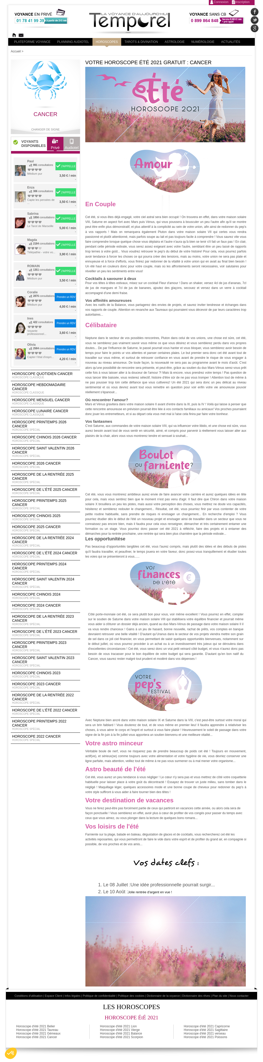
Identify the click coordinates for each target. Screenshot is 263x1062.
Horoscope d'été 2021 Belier (35, 1026)
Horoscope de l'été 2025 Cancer (45, 491)
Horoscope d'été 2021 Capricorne (207, 1026)
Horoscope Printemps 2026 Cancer (45, 426)
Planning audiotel (73, 42)
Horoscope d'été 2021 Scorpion (121, 1037)
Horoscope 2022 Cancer (45, 738)
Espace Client (53, 995)
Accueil (16, 51)
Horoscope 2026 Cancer (45, 465)
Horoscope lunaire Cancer (45, 413)
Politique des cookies (131, 995)
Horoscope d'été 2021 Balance (121, 1033)
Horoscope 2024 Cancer (45, 607)
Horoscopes (107, 42)
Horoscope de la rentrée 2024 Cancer (45, 542)
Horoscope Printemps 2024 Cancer (45, 568)
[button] (11, 1053)
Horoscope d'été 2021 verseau (205, 1033)
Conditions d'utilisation (28, 995)
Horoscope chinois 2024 (45, 596)
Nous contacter (239, 995)
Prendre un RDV (66, 297)
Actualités (230, 42)
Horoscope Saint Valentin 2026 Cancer (45, 452)
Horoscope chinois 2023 (45, 675)
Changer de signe (45, 129)
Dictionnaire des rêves (196, 995)
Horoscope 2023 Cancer (45, 686)
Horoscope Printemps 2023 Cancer (45, 646)
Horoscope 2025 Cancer (45, 528)
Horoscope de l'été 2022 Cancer (45, 712)
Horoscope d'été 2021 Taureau (37, 1030)
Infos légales (72, 995)
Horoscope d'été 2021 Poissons (205, 1037)
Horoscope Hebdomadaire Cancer (45, 388)
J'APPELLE (68, 166)
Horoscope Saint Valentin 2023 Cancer (45, 662)
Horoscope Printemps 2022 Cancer (45, 725)
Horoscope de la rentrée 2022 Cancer (45, 699)
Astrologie (175, 42)
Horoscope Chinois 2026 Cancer (45, 439)
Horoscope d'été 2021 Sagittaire (206, 1030)
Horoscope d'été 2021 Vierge (120, 1030)
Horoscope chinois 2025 (45, 517)
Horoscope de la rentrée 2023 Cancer (45, 620)
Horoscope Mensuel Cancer (45, 402)
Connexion (221, 2)
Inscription (243, 2)
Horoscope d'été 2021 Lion (118, 1026)
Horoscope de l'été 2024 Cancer (45, 555)
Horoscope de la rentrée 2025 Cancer (45, 478)
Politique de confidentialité (99, 995)
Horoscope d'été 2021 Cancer (36, 1037)
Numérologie (202, 42)
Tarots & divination (141, 42)
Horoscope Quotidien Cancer (45, 375)
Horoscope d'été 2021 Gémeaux (38, 1033)
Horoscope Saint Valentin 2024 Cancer (45, 583)
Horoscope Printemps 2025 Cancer (45, 504)
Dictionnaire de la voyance (163, 995)
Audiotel (72, 145)
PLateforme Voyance (32, 42)
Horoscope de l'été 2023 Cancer (45, 633)
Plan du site (219, 995)
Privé (55, 145)
